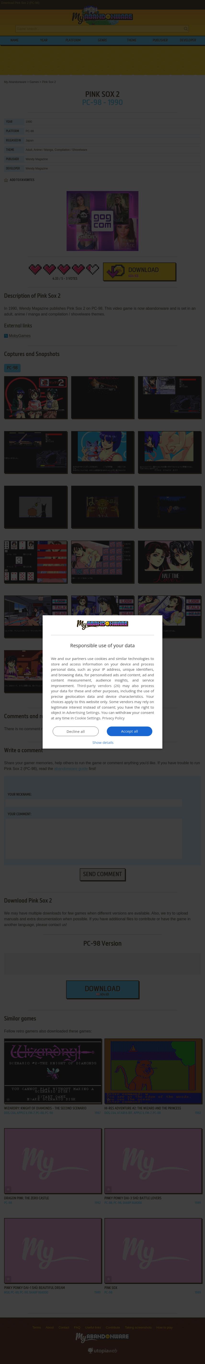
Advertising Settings (82, 712)
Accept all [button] (129, 731)
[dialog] (102, 682)
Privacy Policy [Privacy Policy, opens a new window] (113, 718)
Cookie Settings (87, 718)
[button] (102, 742)
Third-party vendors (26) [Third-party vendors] (98, 685)
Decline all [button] (76, 731)
